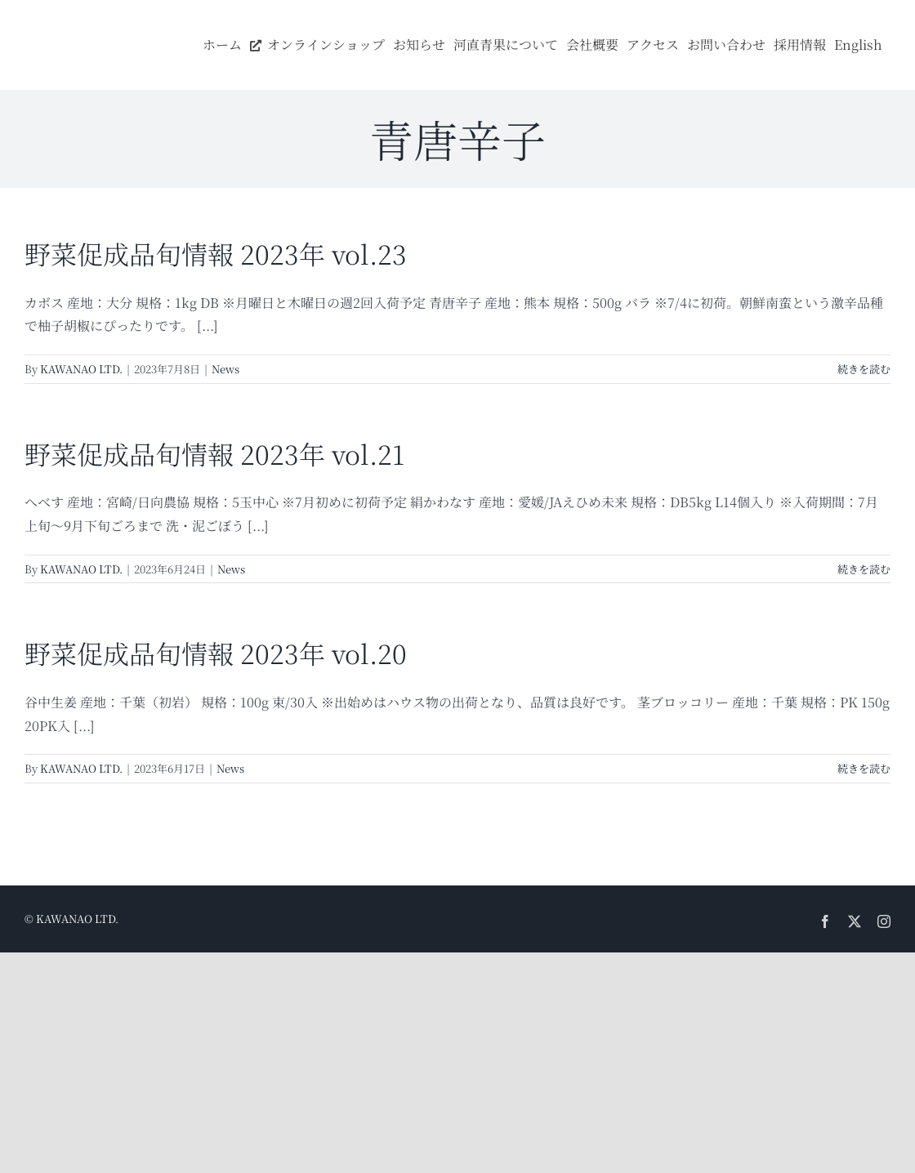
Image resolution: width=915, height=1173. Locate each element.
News (225, 369)
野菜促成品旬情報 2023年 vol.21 (214, 453)
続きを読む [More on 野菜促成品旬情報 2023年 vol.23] (863, 369)
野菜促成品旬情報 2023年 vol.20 (216, 652)
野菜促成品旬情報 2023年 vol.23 (216, 253)
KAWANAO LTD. (81, 369)
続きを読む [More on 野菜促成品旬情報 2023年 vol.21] (863, 569)
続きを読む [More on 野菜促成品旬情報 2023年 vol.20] (863, 768)
